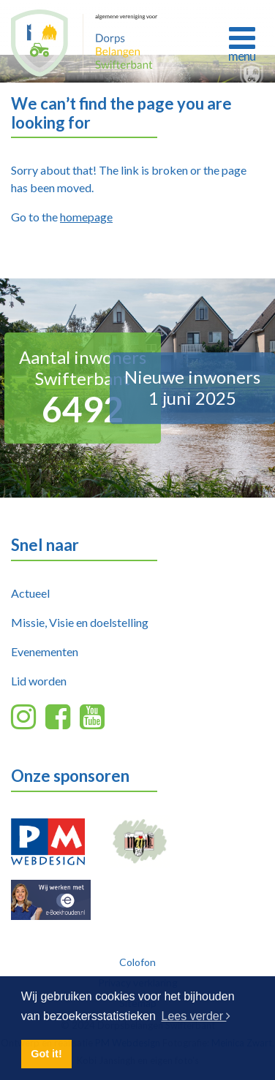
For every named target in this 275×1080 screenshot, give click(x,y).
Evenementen (44, 651)
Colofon (137, 962)
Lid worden (39, 681)
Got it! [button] (46, 1054)
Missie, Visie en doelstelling (79, 622)
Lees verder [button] (196, 1016)
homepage (86, 217)
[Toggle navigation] (241, 42)
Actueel (30, 593)
